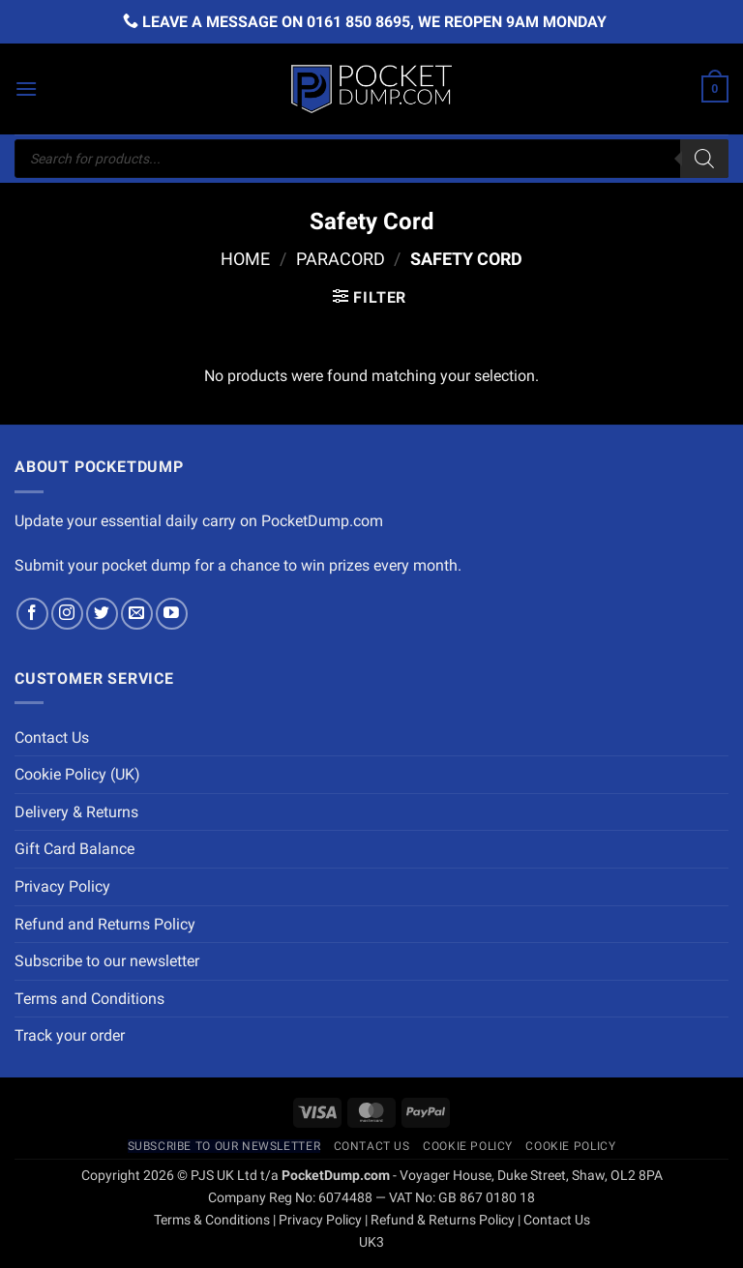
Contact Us (52, 737)
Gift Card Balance (74, 849)
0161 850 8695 (358, 22)
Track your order (70, 1035)
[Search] (704, 158)
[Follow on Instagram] (67, 614)
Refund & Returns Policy (443, 1220)
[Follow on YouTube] (172, 614)
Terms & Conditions (212, 1220)
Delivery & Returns (76, 812)
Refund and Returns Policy (105, 924)
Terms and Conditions (89, 998)
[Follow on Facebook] (32, 614)
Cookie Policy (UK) (77, 774)
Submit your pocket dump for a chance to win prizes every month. (238, 565)
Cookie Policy (468, 1146)
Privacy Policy (62, 886)
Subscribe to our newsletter (107, 961)
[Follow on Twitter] (102, 614)
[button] (26, 88)
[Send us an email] (137, 614)
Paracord (340, 259)
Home (245, 259)
